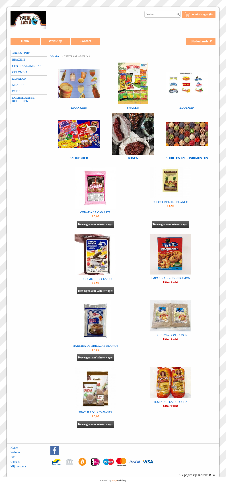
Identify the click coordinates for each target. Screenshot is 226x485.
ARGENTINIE (21, 53)
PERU (16, 91)
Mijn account (18, 466)
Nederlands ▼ (202, 41)
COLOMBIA (20, 72)
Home (25, 41)
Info (13, 457)
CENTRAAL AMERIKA (27, 65)
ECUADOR (19, 78)
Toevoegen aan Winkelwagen (95, 224)
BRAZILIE (18, 59)
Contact (85, 41)
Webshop (55, 41)
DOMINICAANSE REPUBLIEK (23, 99)
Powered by (113, 480)
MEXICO (18, 84)
